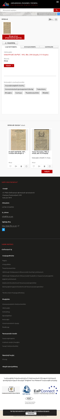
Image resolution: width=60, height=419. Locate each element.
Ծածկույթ (5, 327)
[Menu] (57, 2)
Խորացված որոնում (47, 14)
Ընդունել (31, 413)
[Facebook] (3, 230)
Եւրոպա (19, 93)
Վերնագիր (6, 308)
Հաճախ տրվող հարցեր (11, 342)
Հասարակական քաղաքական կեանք (19, 89)
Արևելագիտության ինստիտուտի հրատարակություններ (22, 287)
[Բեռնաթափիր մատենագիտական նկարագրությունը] (15, 166)
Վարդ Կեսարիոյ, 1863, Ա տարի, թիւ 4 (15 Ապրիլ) (40, 152)
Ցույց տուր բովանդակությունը (13, 37)
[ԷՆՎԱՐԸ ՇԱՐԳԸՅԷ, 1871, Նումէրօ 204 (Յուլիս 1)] (18, 139)
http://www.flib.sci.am (9, 226)
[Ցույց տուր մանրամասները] (26, 166)
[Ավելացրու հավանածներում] (56, 19)
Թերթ (6, 61)
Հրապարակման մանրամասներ (14, 304)
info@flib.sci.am (7, 216)
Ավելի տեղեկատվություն (41, 411)
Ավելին (47, 171)
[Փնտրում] (57, 10)
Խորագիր (5, 319)
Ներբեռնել (9, 43)
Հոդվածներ (6, 264)
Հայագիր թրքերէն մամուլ (14, 86)
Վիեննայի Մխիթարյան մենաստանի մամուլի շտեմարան (22, 272)
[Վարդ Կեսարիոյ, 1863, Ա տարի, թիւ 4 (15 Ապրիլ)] (41, 139)
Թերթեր (45, 93)
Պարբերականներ (32, 93)
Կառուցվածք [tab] (49, 47)
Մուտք (4, 359)
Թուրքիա (8, 93)
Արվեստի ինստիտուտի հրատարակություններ (19, 283)
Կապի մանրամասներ (10, 346)
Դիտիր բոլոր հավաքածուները (13, 293)
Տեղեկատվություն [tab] (30, 47)
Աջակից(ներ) (7, 316)
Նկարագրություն (8, 338)
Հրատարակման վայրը (10, 323)
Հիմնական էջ (7, 249)
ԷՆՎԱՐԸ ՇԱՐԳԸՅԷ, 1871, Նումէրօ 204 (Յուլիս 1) (17, 152)
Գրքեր (4, 260)
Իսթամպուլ (41, 89)
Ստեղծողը (6, 312)
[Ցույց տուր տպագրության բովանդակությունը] (21, 166)
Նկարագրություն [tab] (11, 47)
